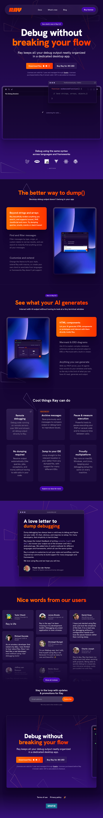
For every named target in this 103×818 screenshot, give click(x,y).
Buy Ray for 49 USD (65, 66)
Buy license (88, 10)
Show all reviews (51, 680)
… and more (51, 168)
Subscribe (68, 699)
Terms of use (42, 797)
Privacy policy (55, 797)
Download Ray (39, 66)
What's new (52, 10)
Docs (40, 10)
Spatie (66, 72)
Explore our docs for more (51, 489)
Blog (65, 10)
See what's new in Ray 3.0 (51, 24)
